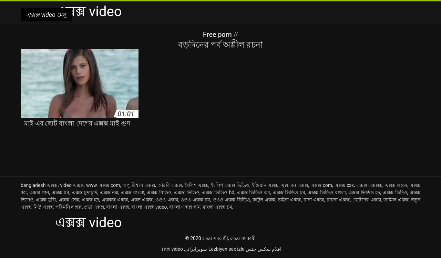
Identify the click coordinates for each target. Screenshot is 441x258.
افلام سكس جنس (263, 249)
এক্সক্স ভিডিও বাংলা (327, 192)
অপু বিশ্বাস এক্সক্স (138, 185)
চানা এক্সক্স (314, 199)
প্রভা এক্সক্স (94, 207)
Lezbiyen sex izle (226, 249)
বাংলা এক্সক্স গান (185, 207)
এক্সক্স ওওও (396, 185)
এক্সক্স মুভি (46, 199)
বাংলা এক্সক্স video (149, 207)
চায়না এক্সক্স (338, 199)
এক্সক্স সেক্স (69, 199)
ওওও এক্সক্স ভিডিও (231, 199)
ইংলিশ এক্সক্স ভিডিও (230, 185)
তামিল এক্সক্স (396, 199)
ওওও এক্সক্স (166, 199)
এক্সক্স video (171, 249)
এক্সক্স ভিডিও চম (289, 192)
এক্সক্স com (321, 185)
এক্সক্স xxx (344, 185)
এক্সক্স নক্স (109, 192)
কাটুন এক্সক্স (264, 199)
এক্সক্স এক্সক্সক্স (369, 185)
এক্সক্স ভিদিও (395, 192)
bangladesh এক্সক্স (39, 185)
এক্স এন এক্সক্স (294, 185)
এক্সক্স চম (61, 192)
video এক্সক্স (72, 185)
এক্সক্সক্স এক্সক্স (115, 199)
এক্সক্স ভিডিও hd (218, 192)
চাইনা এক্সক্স (289, 199)
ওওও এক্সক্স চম (195, 199)
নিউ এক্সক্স (43, 207)
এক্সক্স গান (39, 192)
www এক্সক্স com (103, 185)
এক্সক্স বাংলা (132, 192)
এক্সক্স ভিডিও (186, 192)
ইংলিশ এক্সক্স (196, 185)
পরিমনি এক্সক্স (68, 207)
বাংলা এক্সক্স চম (217, 207)
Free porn (218, 34)
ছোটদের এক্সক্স (366, 199)
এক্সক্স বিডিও (159, 192)
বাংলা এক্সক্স (117, 207)
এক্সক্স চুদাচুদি (85, 192)
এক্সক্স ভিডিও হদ (364, 192)
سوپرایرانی (195, 249)
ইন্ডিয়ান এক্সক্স (265, 185)
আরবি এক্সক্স (169, 185)
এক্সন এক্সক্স (142, 199)
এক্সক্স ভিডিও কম (253, 192)
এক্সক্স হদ (90, 199)
